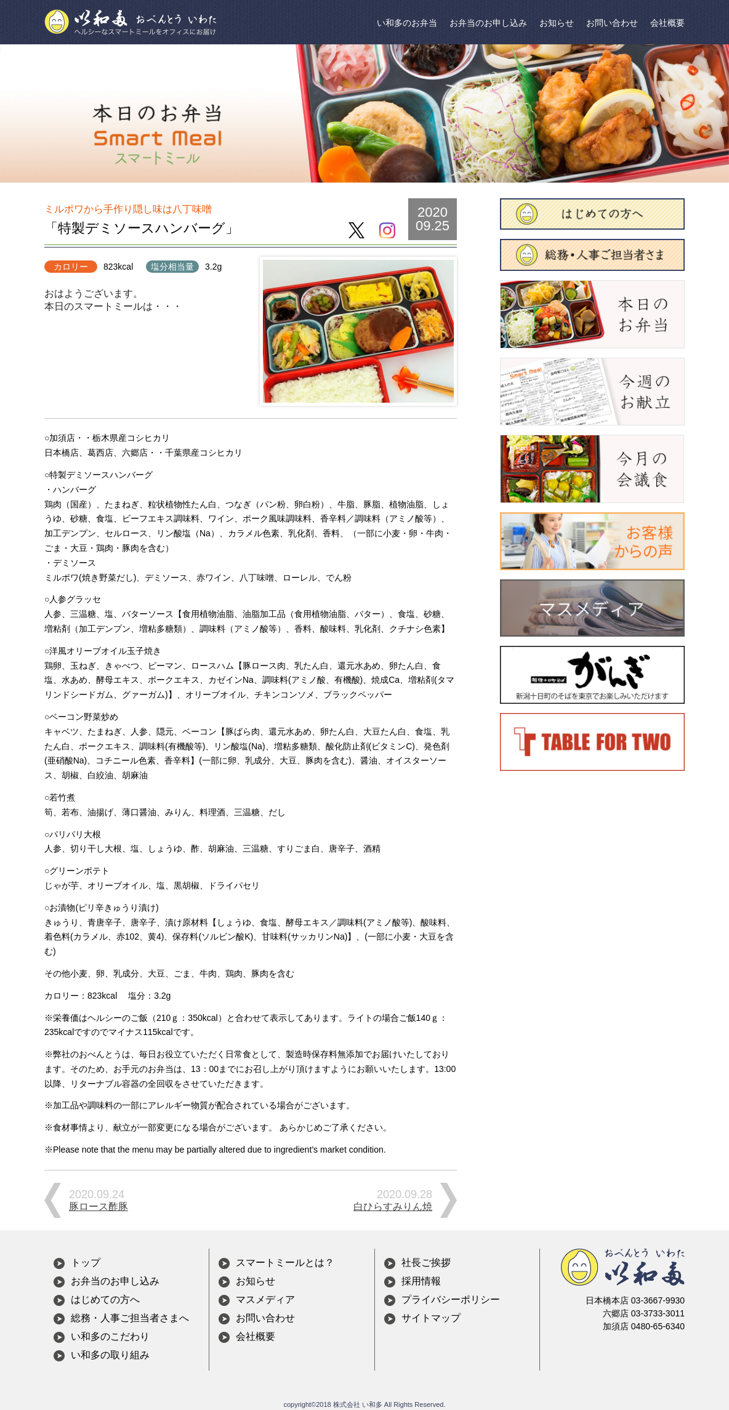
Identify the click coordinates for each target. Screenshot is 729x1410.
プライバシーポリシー (450, 1299)
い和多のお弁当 (407, 23)
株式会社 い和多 (357, 1404)
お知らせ (556, 23)
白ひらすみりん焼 (392, 1206)
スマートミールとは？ (285, 1262)
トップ (85, 1262)
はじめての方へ (105, 1299)
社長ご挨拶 (426, 1262)
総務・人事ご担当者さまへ (130, 1318)
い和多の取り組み (110, 1355)
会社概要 (667, 23)
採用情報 (421, 1281)
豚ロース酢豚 (98, 1206)
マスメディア (265, 1299)
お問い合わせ (612, 23)
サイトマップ (431, 1318)
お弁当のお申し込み (488, 23)
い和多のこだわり (110, 1336)
